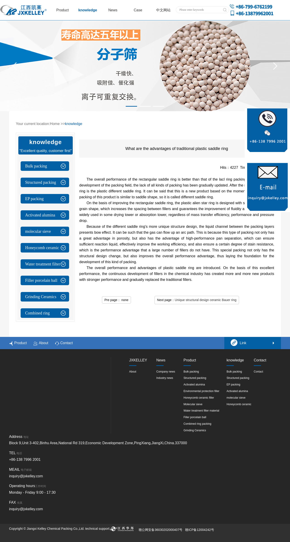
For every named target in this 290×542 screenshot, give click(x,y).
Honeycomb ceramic (42, 247)
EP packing (34, 198)
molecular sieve (38, 231)
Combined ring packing (197, 423)
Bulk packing (36, 166)
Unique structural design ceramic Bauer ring (205, 300)
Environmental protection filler (201, 391)
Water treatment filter (42, 264)
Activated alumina (40, 215)
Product (62, 10)
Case (138, 10)
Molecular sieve (193, 404)
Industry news (164, 378)
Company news (165, 371)
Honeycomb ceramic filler (199, 397)
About (41, 343)
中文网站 (163, 10)
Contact (64, 343)
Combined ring (37, 313)
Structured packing (40, 182)
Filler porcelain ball (41, 280)
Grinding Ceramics (40, 296)
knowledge (87, 10)
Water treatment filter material (201, 410)
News (112, 10)
